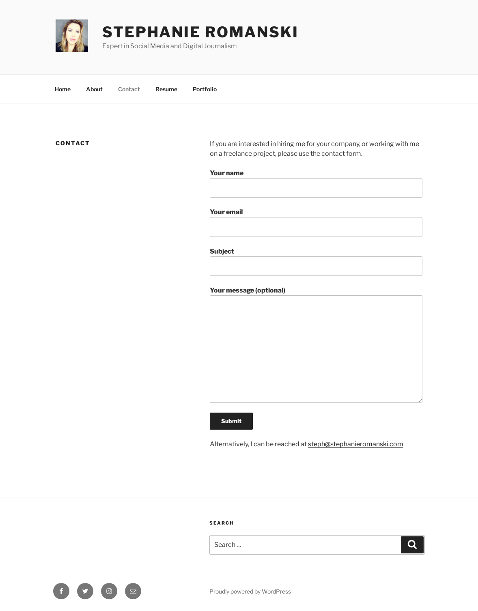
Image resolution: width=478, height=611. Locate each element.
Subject (316, 261)
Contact (129, 89)
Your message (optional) (316, 344)
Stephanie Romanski (200, 32)
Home (63, 89)
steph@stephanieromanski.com (355, 444)
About (94, 89)
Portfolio (205, 89)
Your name (316, 183)
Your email (316, 222)
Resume (166, 89)
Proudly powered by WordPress (250, 591)
